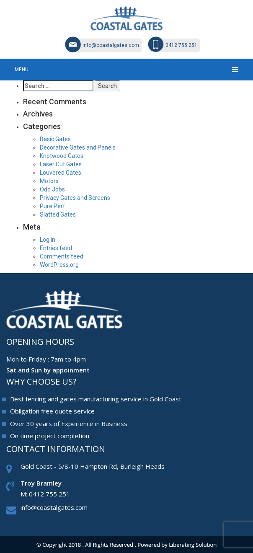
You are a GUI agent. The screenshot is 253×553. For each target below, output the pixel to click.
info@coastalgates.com (111, 45)
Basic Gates (55, 139)
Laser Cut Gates (61, 164)
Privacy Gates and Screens (75, 197)
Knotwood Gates (61, 155)
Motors (49, 181)
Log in (47, 239)
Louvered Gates (60, 172)
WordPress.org (59, 264)
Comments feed (61, 256)
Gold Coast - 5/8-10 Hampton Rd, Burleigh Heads (93, 466)
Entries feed (56, 248)
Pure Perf (52, 206)
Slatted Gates (58, 214)
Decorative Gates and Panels (78, 147)
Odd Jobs (52, 189)
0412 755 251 (181, 45)
